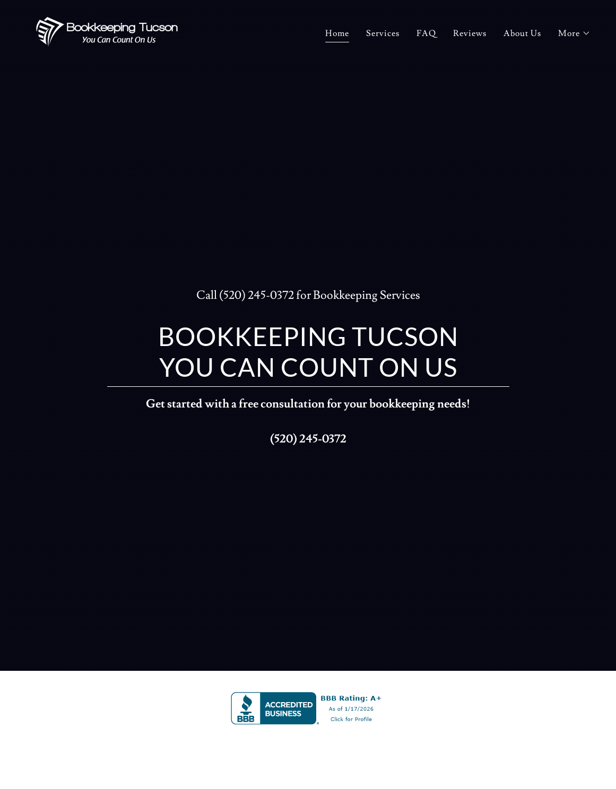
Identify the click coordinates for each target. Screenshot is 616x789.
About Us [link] (522, 33)
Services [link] (383, 33)
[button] (574, 33)
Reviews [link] (470, 33)
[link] (106, 30)
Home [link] (337, 33)
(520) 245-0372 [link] (256, 295)
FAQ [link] (426, 33)
